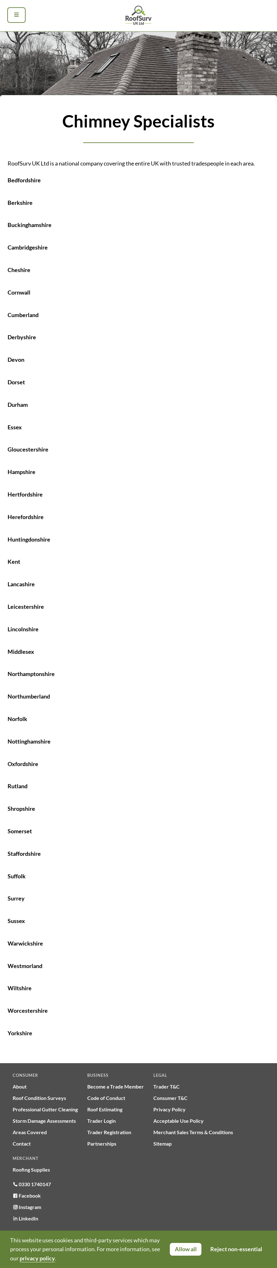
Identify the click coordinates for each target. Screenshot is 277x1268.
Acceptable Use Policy (178, 1121)
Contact (22, 1144)
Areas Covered (30, 1132)
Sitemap (162, 1144)
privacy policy (37, 1258)
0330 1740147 (32, 1184)
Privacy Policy (169, 1109)
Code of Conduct (106, 1098)
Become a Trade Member (115, 1086)
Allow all (186, 1248)
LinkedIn (25, 1218)
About (20, 1086)
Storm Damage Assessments (44, 1121)
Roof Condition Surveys (39, 1098)
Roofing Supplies (31, 1170)
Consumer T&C (170, 1098)
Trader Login (101, 1121)
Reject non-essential (236, 1248)
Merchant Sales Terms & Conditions (193, 1132)
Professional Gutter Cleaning (45, 1109)
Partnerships (101, 1144)
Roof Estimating (104, 1109)
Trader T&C (166, 1086)
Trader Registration (109, 1132)
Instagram (27, 1207)
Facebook (27, 1196)
